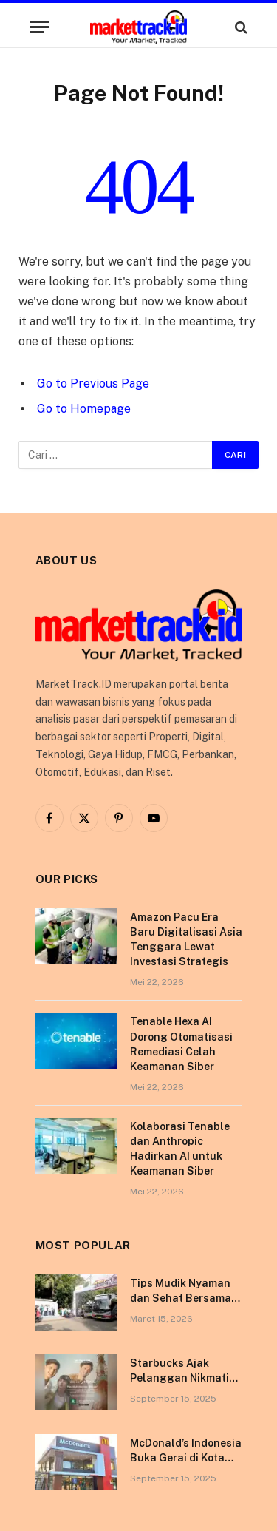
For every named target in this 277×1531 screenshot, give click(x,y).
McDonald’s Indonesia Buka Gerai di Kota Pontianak (186, 1457)
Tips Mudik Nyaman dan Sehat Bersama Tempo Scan (180, 1298)
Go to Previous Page (93, 383)
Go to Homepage (84, 409)
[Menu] (39, 27)
